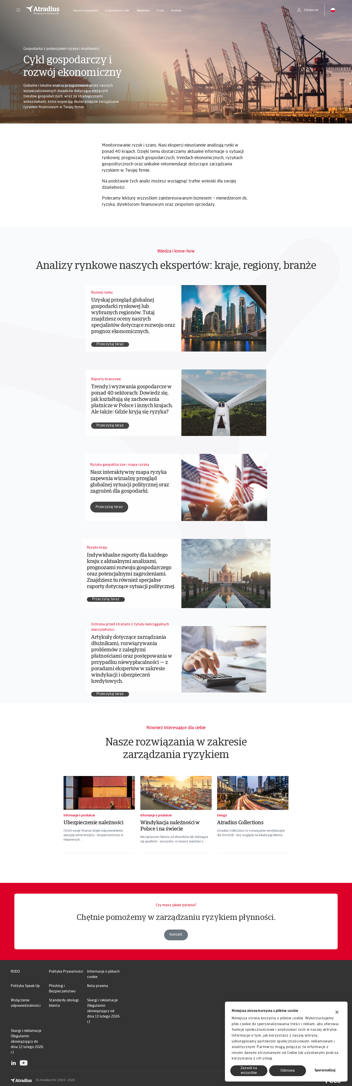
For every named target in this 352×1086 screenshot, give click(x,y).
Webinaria (143, 10)
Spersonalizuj (325, 1070)
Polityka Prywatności (66, 972)
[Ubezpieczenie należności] (99, 819)
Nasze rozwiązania (85, 10)
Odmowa (287, 1071)
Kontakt (176, 10)
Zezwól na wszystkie (248, 1070)
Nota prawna (97, 986)
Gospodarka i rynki (117, 10)
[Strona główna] (43, 10)
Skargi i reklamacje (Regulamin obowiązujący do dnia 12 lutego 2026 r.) (27, 1041)
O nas (160, 10)
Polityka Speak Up (25, 986)
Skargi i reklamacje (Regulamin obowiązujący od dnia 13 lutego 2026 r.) (103, 1011)
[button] (18, 10)
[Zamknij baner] (337, 1013)
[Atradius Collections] (252, 819)
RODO (15, 972)
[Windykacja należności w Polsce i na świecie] (176, 819)
